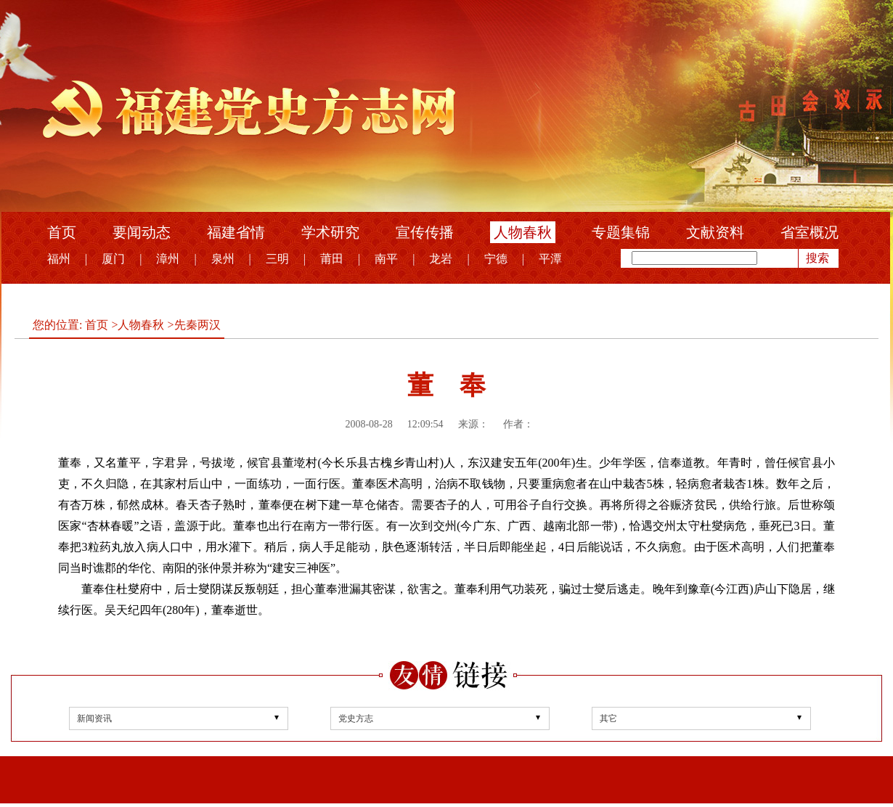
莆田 (331, 259)
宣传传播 (425, 232)
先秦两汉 (197, 325)
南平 (386, 259)
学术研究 (330, 232)
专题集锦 (621, 232)
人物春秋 (523, 232)
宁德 (495, 259)
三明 (277, 259)
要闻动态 (142, 232)
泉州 (223, 259)
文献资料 (715, 232)
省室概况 (809, 232)
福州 (58, 259)
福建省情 (236, 232)
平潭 (550, 259)
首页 (61, 232)
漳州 (167, 259)
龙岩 (440, 259)
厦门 (113, 259)
